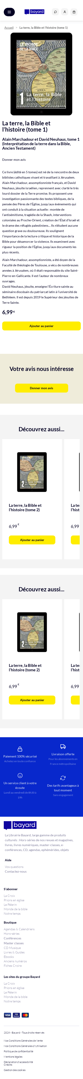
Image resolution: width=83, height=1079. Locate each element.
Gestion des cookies (14, 1070)
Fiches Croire (13, 965)
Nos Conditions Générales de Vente (23, 1040)
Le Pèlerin (10, 904)
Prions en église (14, 900)
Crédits (8, 1064)
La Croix (9, 896)
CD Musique (12, 948)
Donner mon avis (14, 159)
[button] (64, 11)
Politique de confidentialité (18, 1051)
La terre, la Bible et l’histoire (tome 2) (25, 507)
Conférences (12, 938)
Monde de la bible (15, 909)
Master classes (14, 943)
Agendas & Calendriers (19, 929)
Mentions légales (13, 1056)
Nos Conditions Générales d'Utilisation (26, 1046)
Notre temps (12, 913)
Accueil (9, 27)
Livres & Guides (14, 952)
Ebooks (9, 957)
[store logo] (34, 12)
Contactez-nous (16, 871)
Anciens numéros (15, 961)
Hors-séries (11, 933)
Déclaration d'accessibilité (18, 1062)
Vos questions (14, 867)
